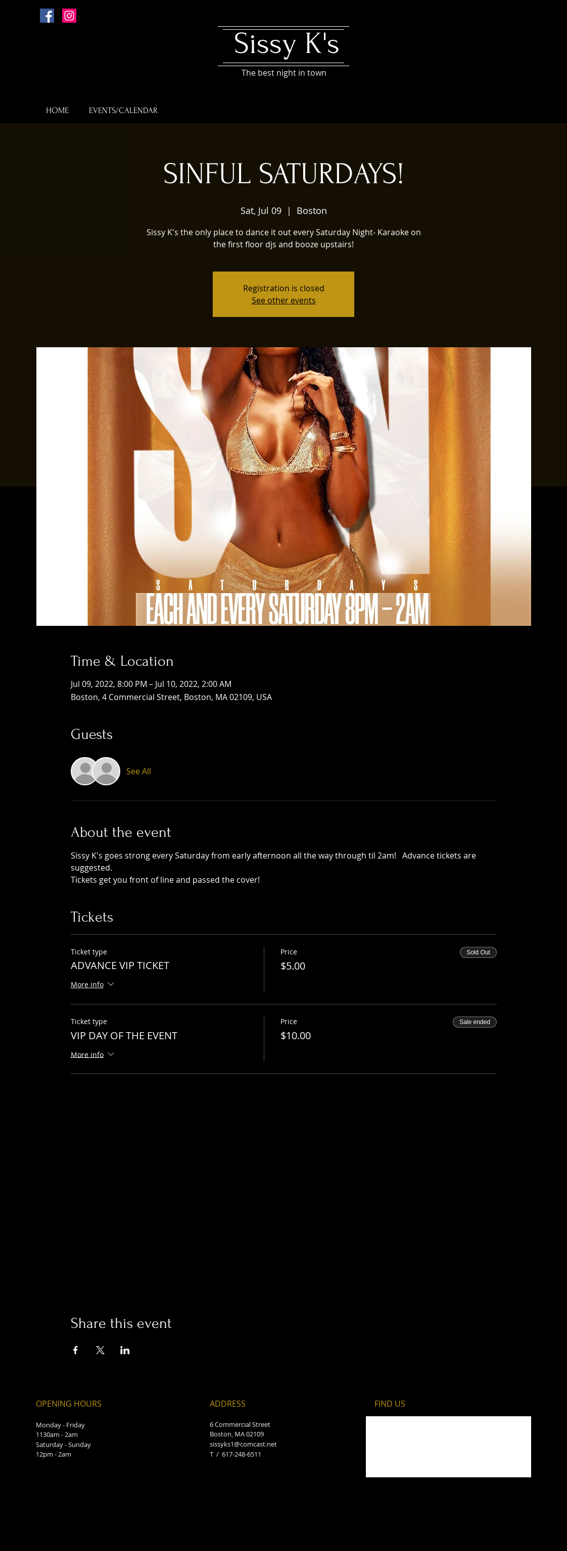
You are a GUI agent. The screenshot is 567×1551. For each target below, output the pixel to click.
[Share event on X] (100, 1350)
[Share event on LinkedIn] (125, 1350)
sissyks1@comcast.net (243, 1444)
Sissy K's (287, 44)
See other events (284, 300)
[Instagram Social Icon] (69, 16)
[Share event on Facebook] (75, 1350)
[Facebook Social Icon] (47, 16)
